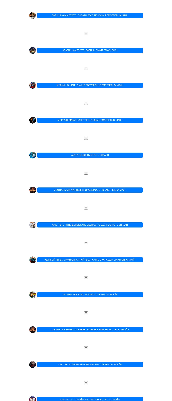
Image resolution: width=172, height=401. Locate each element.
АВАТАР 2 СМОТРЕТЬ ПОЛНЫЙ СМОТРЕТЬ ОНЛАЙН (90, 50)
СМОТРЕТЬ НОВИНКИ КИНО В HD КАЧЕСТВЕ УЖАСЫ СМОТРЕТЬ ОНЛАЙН (90, 329)
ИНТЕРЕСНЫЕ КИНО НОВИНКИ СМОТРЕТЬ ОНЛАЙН (90, 295)
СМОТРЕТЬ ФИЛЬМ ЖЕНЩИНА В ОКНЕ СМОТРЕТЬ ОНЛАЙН (90, 364)
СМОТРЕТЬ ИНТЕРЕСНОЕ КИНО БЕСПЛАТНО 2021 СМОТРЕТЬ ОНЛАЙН (90, 225)
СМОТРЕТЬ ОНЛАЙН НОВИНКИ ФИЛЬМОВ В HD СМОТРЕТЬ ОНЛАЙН (90, 190)
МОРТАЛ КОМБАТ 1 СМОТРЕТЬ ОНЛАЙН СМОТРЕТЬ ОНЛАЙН (90, 120)
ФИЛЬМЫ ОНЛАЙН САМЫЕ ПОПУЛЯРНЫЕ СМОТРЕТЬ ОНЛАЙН (90, 85)
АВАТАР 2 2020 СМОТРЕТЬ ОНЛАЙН (90, 155)
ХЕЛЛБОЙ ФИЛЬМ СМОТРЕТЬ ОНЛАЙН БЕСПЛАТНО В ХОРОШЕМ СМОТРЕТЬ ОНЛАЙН (90, 260)
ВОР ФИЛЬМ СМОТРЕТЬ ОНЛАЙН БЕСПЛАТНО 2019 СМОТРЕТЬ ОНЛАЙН (90, 15)
